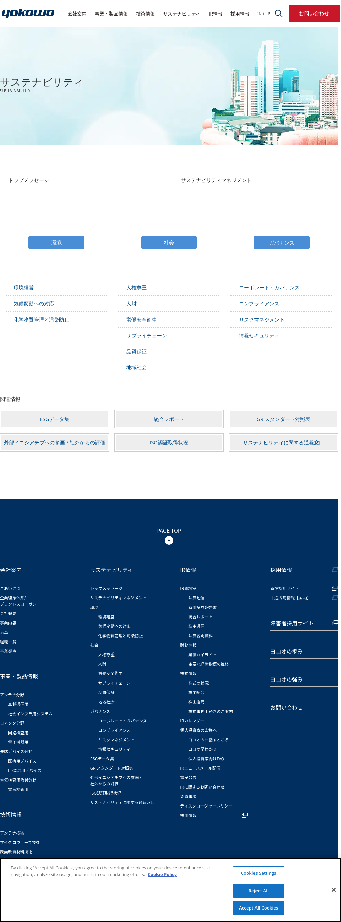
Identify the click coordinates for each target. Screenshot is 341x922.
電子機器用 (18, 742)
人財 (131, 303)
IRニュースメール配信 (200, 768)
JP (267, 13)
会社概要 (8, 613)
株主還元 (196, 702)
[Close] (333, 889)
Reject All (259, 891)
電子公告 (188, 777)
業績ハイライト (202, 654)
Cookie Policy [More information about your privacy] (162, 874)
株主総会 (196, 692)
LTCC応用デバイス (24, 770)
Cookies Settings (258, 873)
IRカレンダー (192, 720)
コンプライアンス (259, 303)
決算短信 (196, 597)
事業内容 (8, 622)
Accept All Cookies (258, 908)
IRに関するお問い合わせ (202, 787)
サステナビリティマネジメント (216, 180)
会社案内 (77, 13)
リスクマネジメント (262, 319)
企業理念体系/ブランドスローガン (18, 601)
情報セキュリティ (259, 335)
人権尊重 (136, 287)
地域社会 (136, 367)
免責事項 (188, 796)
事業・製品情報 (111, 13)
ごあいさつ (10, 588)
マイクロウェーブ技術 (20, 842)
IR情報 (215, 13)
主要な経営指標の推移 (208, 664)
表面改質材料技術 (16, 851)
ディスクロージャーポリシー (206, 806)
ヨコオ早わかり (202, 749)
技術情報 (145, 13)
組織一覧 (8, 641)
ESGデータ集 (54, 419)
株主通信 (196, 626)
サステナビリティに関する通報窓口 (283, 442)
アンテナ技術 (12, 833)
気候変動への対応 (34, 303)
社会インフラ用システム (30, 713)
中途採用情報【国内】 (304, 597)
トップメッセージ (28, 180)
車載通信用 (18, 704)
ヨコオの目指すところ (208, 739)
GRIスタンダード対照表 (283, 419)
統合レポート (169, 419)
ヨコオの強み (286, 679)
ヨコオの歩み (286, 651)
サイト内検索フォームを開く (278, 13)
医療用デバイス (22, 761)
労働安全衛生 (141, 319)
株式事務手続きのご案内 (210, 711)
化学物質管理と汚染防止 (41, 319)
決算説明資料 (200, 635)
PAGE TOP (168, 530)
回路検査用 (18, 732)
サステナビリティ (181, 13)
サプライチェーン (146, 335)
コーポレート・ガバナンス (269, 287)
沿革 (4, 632)
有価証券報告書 (202, 607)
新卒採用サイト (304, 588)
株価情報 (214, 815)
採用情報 (239, 13)
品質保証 (136, 351)
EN (259, 13)
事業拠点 (8, 651)
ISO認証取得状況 (169, 442)
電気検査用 (18, 789)
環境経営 (24, 287)
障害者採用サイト (304, 623)
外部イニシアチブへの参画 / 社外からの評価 (54, 442)
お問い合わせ (314, 13)
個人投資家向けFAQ (206, 758)
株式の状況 (198, 683)
